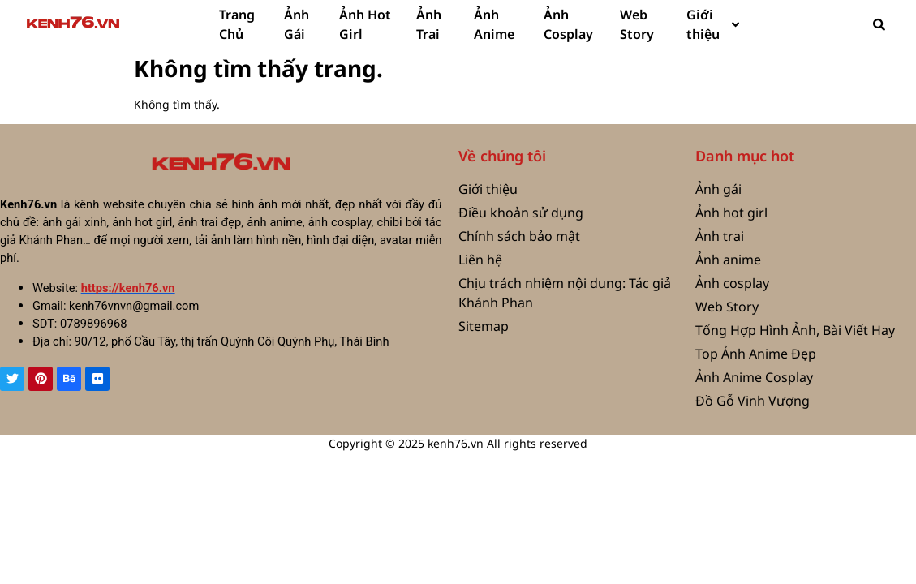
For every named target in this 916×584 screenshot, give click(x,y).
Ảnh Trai (428, 24)
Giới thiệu (712, 24)
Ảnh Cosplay (568, 24)
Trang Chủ (237, 24)
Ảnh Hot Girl (365, 24)
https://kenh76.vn (128, 288)
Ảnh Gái (296, 24)
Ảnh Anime (494, 24)
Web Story (637, 24)
